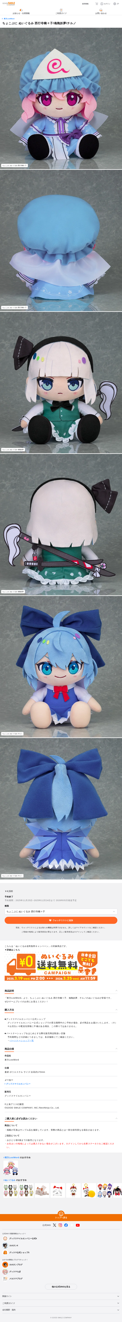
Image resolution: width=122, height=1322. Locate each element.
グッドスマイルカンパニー (18, 1084)
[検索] (92, 3)
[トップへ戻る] (61, 1214)
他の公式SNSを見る (61, 1287)
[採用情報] (83, 4)
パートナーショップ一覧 (22, 1040)
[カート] (96, 3)
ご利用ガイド (8, 1303)
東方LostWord (9, 19)
